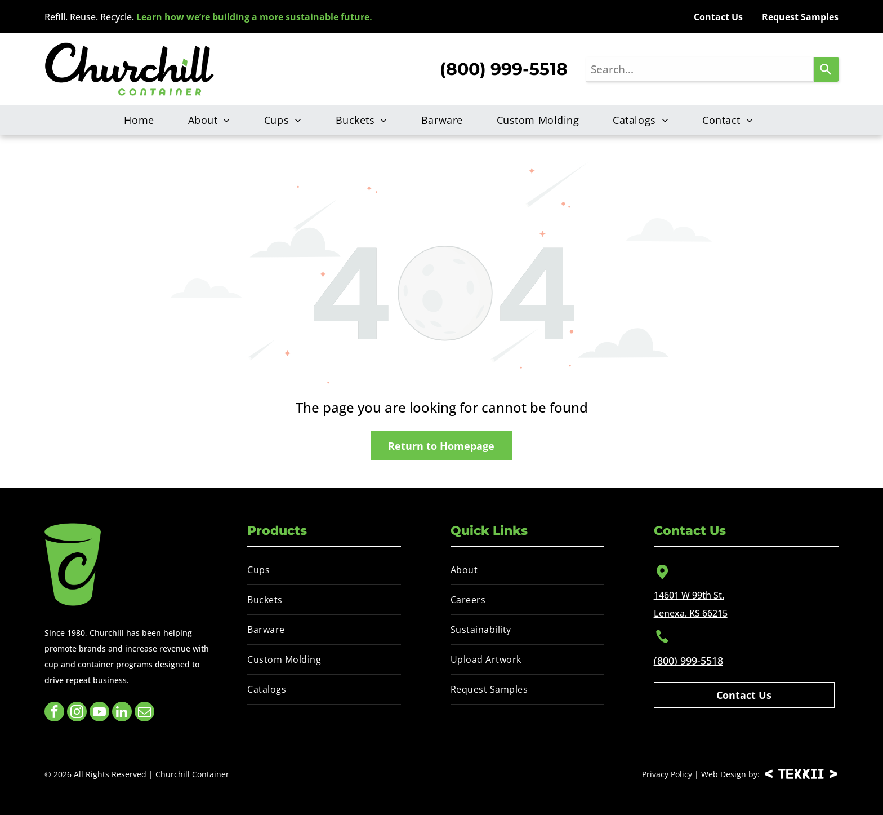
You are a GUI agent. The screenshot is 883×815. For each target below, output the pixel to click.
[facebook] (54, 713)
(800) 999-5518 (688, 660)
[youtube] (99, 713)
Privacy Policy (667, 774)
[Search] (826, 69)
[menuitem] (141, 120)
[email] (144, 713)
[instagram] (77, 713)
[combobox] (700, 69)
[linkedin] (122, 713)
